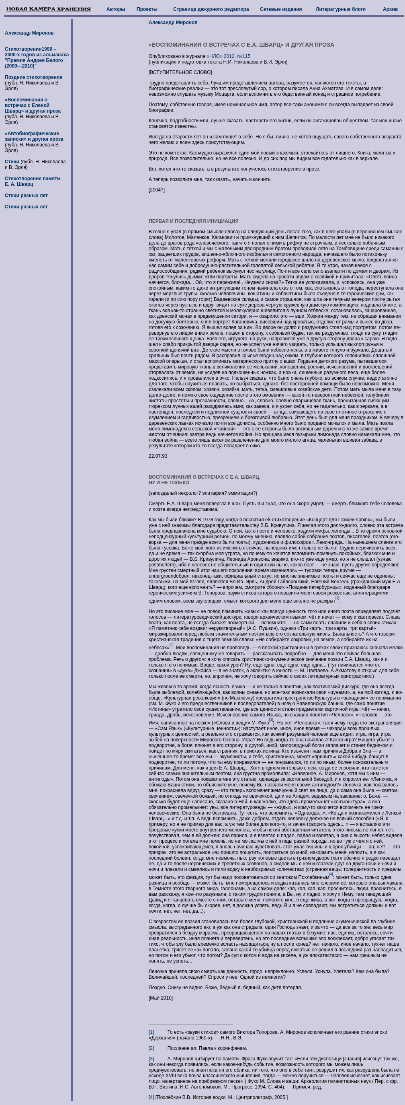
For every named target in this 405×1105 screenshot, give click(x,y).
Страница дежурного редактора (211, 9)
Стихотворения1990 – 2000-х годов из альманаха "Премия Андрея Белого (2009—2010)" (37, 57)
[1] (151, 1032)
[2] (151, 1048)
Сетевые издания (281, 9)
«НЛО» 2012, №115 (228, 56)
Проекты (147, 9)
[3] (151, 1059)
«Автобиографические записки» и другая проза (34, 136)
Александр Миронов (29, 33)
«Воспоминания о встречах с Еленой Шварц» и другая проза (33, 105)
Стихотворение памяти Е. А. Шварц (32, 181)
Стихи (12, 162)
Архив (390, 9)
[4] (151, 1097)
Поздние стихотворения (33, 77)
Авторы (115, 9)
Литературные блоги (341, 9)
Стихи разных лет (26, 195)
